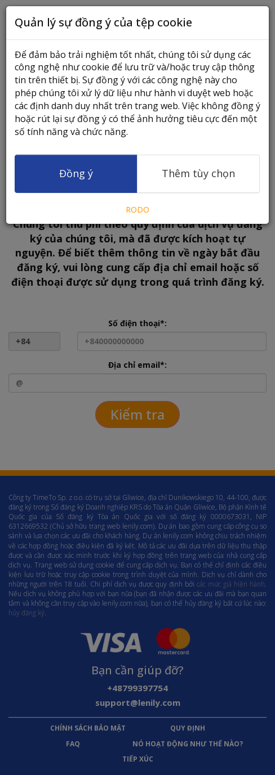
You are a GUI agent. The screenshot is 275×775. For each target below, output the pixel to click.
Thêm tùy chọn (198, 173)
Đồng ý (76, 173)
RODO (137, 209)
